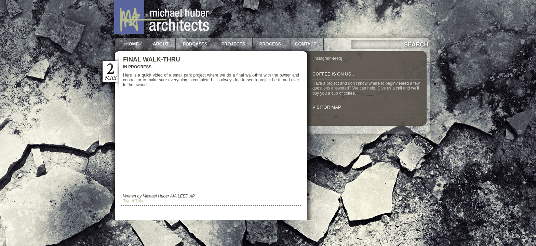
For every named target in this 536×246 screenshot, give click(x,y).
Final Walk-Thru (151, 59)
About (161, 43)
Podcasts (195, 43)
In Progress (137, 67)
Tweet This (133, 201)
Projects (233, 43)
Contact (306, 43)
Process (270, 43)
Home (132, 43)
